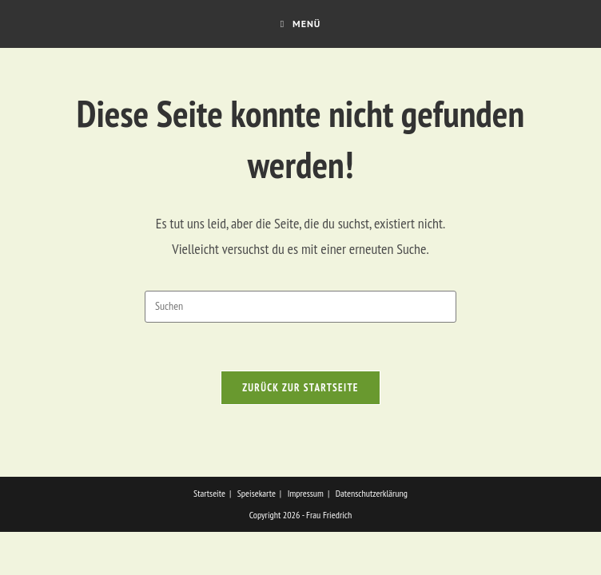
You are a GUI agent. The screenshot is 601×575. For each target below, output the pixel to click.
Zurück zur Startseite (300, 388)
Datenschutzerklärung (372, 536)
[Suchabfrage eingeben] (300, 307)
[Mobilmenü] (301, 24)
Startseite (209, 536)
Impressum (306, 536)
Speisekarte (256, 536)
